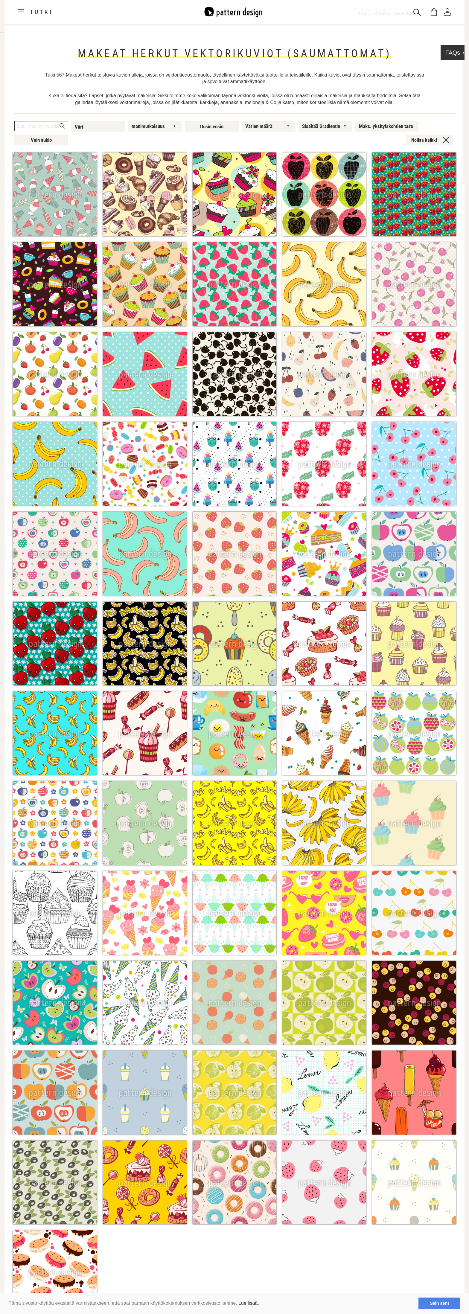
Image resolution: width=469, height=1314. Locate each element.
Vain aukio (41, 140)
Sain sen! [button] (439, 1303)
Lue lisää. (248, 1303)
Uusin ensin (211, 126)
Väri (79, 127)
